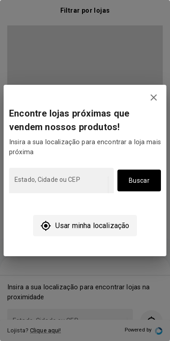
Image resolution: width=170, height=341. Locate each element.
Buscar (139, 181)
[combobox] (60, 184)
